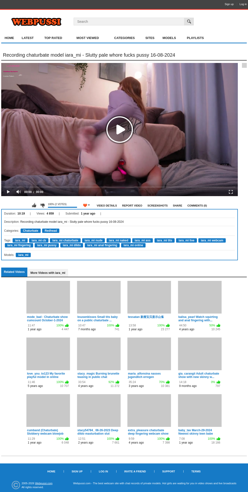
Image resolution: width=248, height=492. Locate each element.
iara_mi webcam (212, 240)
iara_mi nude (93, 240)
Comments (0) (197, 205)
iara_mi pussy (46, 245)
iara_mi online (133, 245)
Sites (150, 38)
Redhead (51, 230)
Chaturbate (30, 230)
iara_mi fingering (19, 245)
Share (177, 205)
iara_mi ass (142, 240)
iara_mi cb (38, 240)
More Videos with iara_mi (48, 273)
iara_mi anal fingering (102, 245)
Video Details (107, 205)
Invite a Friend (135, 471)
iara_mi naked (118, 240)
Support (168, 471)
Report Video (132, 205)
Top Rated (53, 38)
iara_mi (20, 240)
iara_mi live (186, 240)
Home (9, 38)
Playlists (195, 38)
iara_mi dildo (72, 245)
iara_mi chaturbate (65, 240)
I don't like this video (42, 205)
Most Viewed (88, 38)
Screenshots (157, 205)
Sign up (229, 4)
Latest (28, 38)
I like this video (34, 205)
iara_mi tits (164, 240)
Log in (243, 4)
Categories (124, 38)
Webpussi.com (44, 483)
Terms (196, 471)
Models (169, 38)
